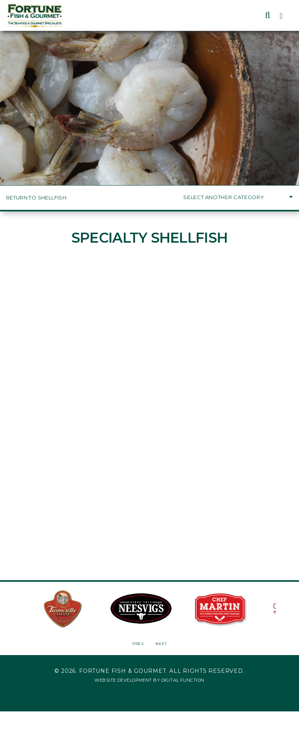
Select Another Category (238, 197)
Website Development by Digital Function (149, 680)
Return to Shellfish (36, 197)
